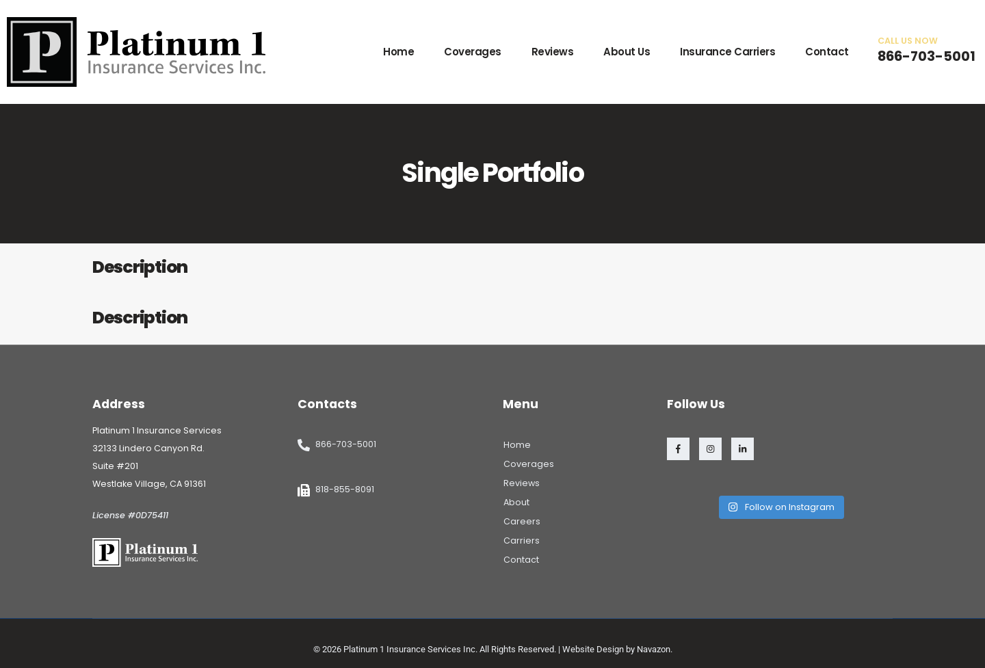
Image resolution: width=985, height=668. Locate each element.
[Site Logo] (136, 52)
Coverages (472, 51)
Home (398, 51)
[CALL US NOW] (926, 50)
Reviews (552, 51)
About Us (626, 51)
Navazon (653, 649)
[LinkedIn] (742, 449)
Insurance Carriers (727, 51)
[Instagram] (710, 449)
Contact (827, 51)
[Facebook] (678, 449)
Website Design (593, 649)
